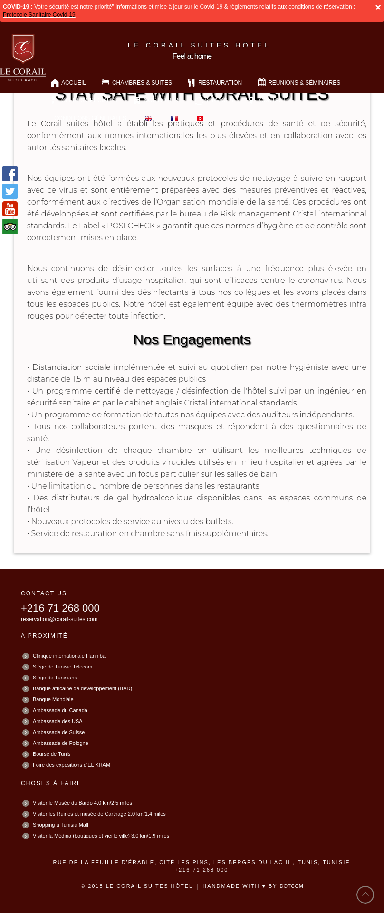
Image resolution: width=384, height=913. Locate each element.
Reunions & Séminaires (304, 82)
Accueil (73, 82)
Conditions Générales (90, 118)
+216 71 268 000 (60, 608)
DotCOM (291, 886)
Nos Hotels (162, 100)
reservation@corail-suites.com (59, 619)
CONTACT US (44, 593)
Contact (272, 100)
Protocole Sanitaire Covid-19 (39, 14)
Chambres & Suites (142, 82)
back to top (365, 895)
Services (218, 100)
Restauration (220, 82)
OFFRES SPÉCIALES (89, 100)
